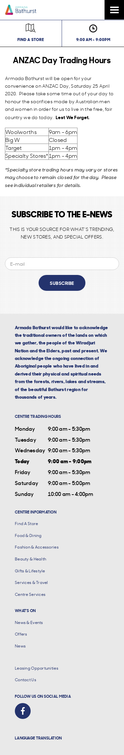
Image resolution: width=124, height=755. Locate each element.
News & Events (29, 622)
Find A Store (26, 523)
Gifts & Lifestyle (30, 571)
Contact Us (25, 680)
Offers (21, 634)
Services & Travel (31, 582)
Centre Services (30, 594)
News (20, 646)
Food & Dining (28, 535)
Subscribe (62, 282)
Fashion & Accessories (37, 547)
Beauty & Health (30, 559)
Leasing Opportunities (36, 668)
